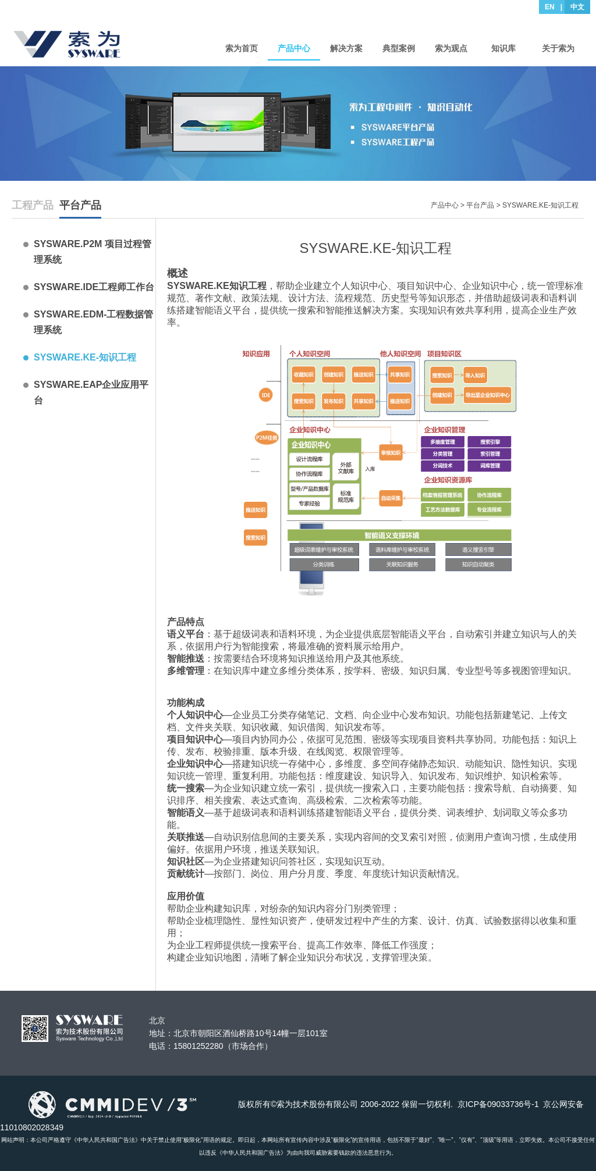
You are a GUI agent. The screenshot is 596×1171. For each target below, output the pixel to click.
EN (550, 7)
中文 (577, 7)
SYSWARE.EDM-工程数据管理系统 (93, 322)
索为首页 (241, 48)
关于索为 (558, 48)
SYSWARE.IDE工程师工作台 (94, 287)
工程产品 (33, 205)
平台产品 (80, 205)
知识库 (503, 48)
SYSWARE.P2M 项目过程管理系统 (92, 252)
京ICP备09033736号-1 (498, 1104)
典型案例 (398, 48)
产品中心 (294, 48)
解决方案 (346, 48)
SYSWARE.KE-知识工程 (85, 357)
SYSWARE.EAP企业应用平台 (91, 392)
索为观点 (451, 48)
